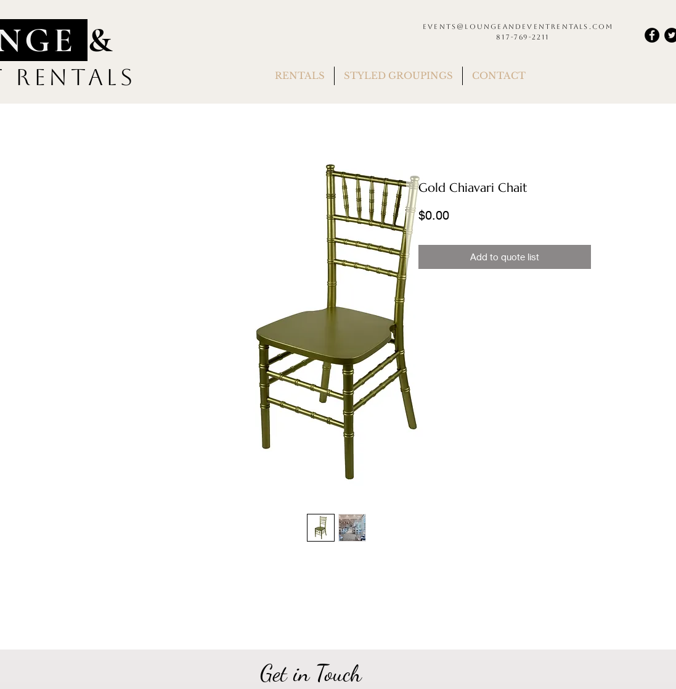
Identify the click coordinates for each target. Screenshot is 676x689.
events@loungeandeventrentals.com (518, 27)
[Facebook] (652, 35)
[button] (300, 76)
